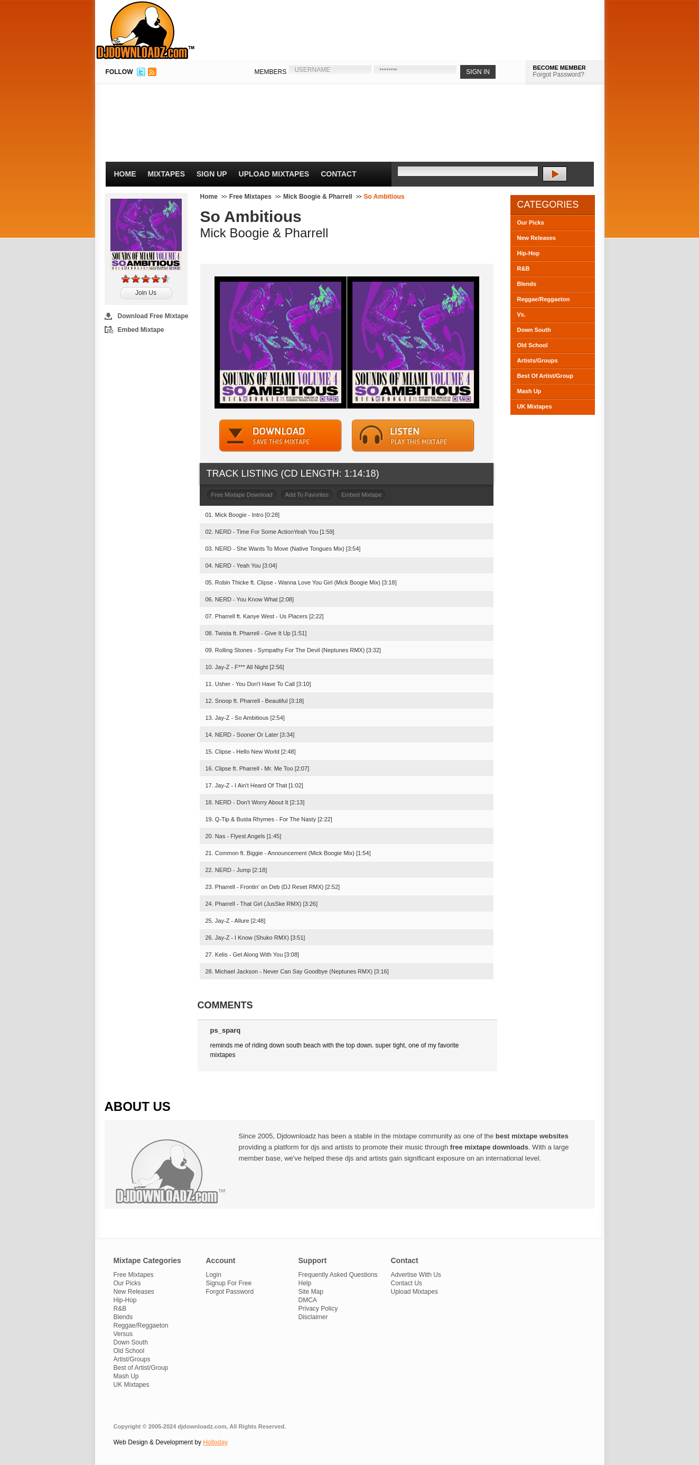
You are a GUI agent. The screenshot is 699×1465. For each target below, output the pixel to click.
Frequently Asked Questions (338, 1274)
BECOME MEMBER (559, 67)
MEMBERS (271, 72)
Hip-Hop (528, 253)
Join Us (145, 292)
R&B (523, 268)
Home (125, 174)
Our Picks (530, 222)
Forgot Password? (558, 74)
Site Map (311, 1291)
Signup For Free (229, 1283)
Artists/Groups (537, 360)
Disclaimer (313, 1317)
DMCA (308, 1300)
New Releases (536, 238)
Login (213, 1274)
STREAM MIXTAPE (413, 436)
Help (305, 1283)
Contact (338, 174)
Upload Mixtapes (274, 174)
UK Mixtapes (534, 406)
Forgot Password (230, 1291)
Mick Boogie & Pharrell (317, 196)
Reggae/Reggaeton (543, 299)
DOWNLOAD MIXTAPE (280, 436)
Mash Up (529, 391)
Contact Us (406, 1283)
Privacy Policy (318, 1308)
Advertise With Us (416, 1274)
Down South (534, 330)
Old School (532, 345)
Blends (527, 284)
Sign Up (212, 174)
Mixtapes (166, 174)
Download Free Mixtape (153, 316)
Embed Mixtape (141, 329)
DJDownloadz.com (145, 30)
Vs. (521, 314)
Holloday (215, 1442)
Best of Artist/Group (141, 1367)
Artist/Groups (132, 1359)
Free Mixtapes (250, 196)
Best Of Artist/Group (545, 376)
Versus (123, 1334)
